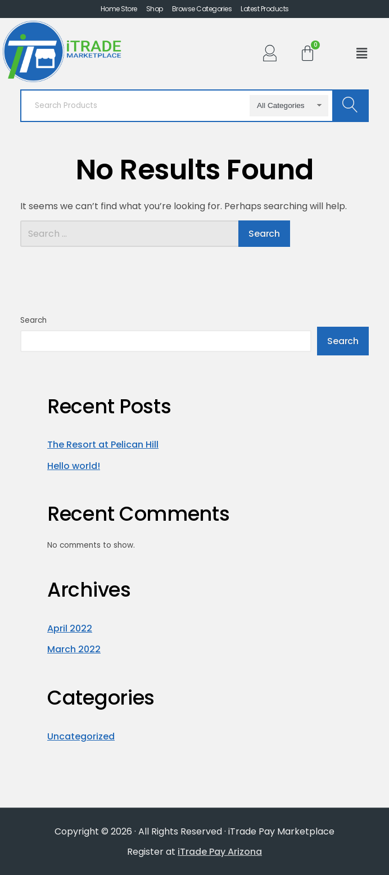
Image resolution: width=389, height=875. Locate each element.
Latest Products (265, 9)
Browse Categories (202, 9)
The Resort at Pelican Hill (103, 444)
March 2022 (74, 649)
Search (33, 320)
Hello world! (73, 465)
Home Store (119, 9)
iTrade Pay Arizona (220, 851)
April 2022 (69, 628)
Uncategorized (81, 736)
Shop (154, 9)
